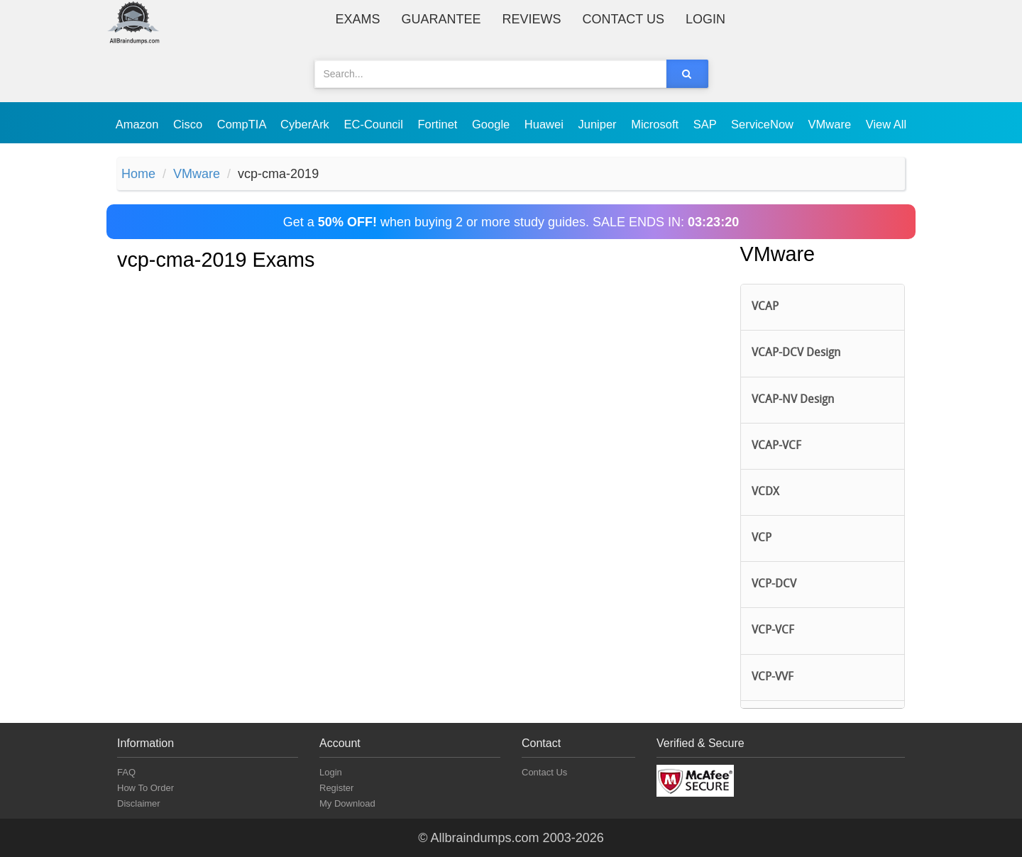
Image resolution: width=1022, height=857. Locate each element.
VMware (831, 124)
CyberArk (306, 124)
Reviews (531, 19)
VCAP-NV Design (793, 400)
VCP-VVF (772, 677)
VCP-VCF (773, 630)
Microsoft (656, 124)
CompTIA (243, 124)
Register (336, 788)
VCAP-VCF (776, 446)
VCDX (765, 492)
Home (138, 174)
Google (492, 124)
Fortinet (439, 124)
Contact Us (623, 19)
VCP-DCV (774, 584)
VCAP (765, 307)
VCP (761, 538)
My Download (347, 803)
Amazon (139, 124)
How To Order (145, 788)
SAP (706, 124)
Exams (358, 19)
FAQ (126, 772)
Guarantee (441, 19)
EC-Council (375, 124)
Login (705, 19)
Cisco (189, 124)
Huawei (545, 124)
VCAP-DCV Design (796, 353)
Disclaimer (138, 803)
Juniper (599, 124)
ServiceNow (764, 124)
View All (886, 124)
